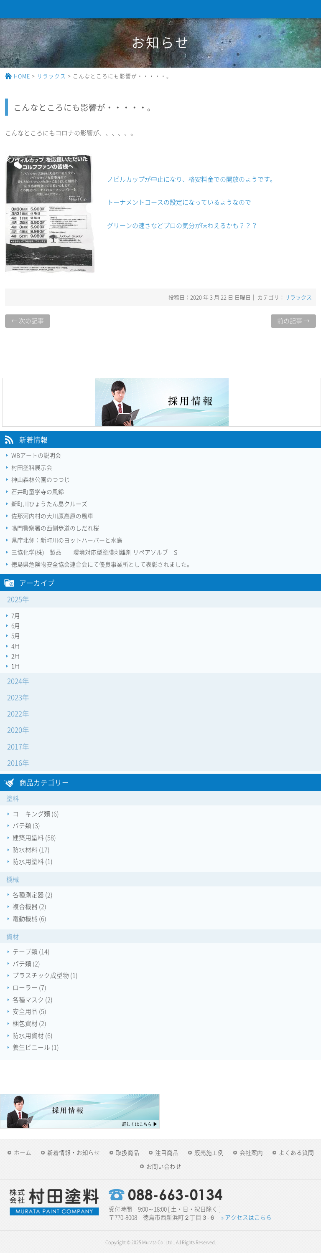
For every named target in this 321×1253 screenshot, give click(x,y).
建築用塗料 (28, 837)
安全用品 (25, 1011)
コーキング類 (31, 813)
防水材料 (25, 849)
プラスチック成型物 (41, 975)
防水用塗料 (28, 861)
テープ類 (25, 951)
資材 (12, 936)
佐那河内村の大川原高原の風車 (52, 515)
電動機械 (25, 918)
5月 (15, 635)
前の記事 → (293, 320)
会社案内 (251, 1152)
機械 (12, 879)
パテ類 (22, 825)
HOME (22, 76)
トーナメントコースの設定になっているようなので (179, 202)
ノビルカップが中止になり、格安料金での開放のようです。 (191, 179)
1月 (15, 666)
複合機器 (25, 906)
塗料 (12, 798)
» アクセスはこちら (246, 1217)
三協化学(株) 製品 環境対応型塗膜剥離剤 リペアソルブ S (94, 552)
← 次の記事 (27, 320)
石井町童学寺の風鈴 (37, 491)
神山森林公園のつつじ (40, 479)
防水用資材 (28, 1035)
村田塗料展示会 (31, 467)
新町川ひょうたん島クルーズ (49, 503)
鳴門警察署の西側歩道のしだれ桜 (55, 528)
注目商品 (166, 1152)
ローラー (25, 987)
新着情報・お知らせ (73, 1152)
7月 (15, 615)
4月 (15, 646)
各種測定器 (28, 894)
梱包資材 (25, 1023)
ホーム (22, 1152)
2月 (15, 656)
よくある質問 (296, 1152)
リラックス (51, 76)
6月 (15, 625)
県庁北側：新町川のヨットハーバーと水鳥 (66, 540)
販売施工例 (209, 1152)
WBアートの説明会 (36, 455)
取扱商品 (127, 1152)
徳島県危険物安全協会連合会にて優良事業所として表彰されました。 (102, 564)
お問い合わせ (163, 1166)
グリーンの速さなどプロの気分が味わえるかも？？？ (182, 225)
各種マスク (28, 999)
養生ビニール (31, 1047)
